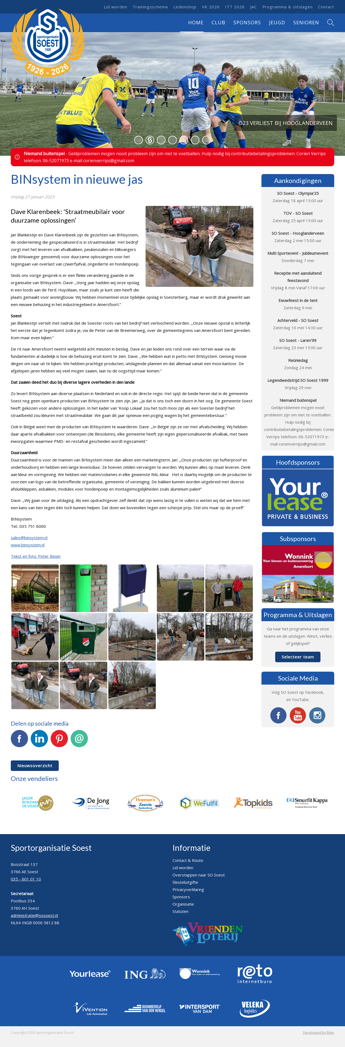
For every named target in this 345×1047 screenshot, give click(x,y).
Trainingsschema (150, 6)
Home (195, 22)
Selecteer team (298, 657)
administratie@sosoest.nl (34, 915)
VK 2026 (211, 6)
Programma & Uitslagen (287, 6)
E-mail (79, 741)
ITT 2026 (235, 6)
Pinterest (59, 741)
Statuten (180, 911)
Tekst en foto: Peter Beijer (36, 556)
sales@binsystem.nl (29, 537)
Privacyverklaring (188, 889)
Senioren (306, 22)
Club (218, 22)
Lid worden (115, 6)
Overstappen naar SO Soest (198, 875)
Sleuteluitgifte (185, 882)
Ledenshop (184, 6)
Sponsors (247, 22)
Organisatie (183, 904)
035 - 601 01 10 (26, 879)
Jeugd (277, 22)
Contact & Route (187, 860)
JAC (253, 6)
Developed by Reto (318, 1032)
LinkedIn (39, 741)
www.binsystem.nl (27, 545)
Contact (326, 6)
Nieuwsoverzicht (34, 765)
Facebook (19, 741)
